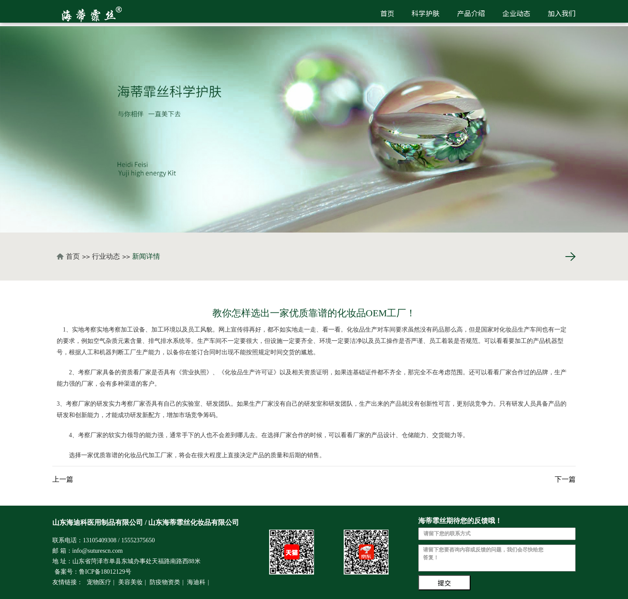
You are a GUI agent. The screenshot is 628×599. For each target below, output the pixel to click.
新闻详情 (146, 256)
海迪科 (196, 582)
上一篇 (62, 479)
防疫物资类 (165, 582)
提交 (444, 582)
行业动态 (106, 256)
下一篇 (565, 479)
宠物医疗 (99, 582)
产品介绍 (471, 13)
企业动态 (516, 13)
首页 (387, 13)
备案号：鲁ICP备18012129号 (93, 571)
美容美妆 (130, 582)
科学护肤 (426, 13)
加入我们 (562, 13)
